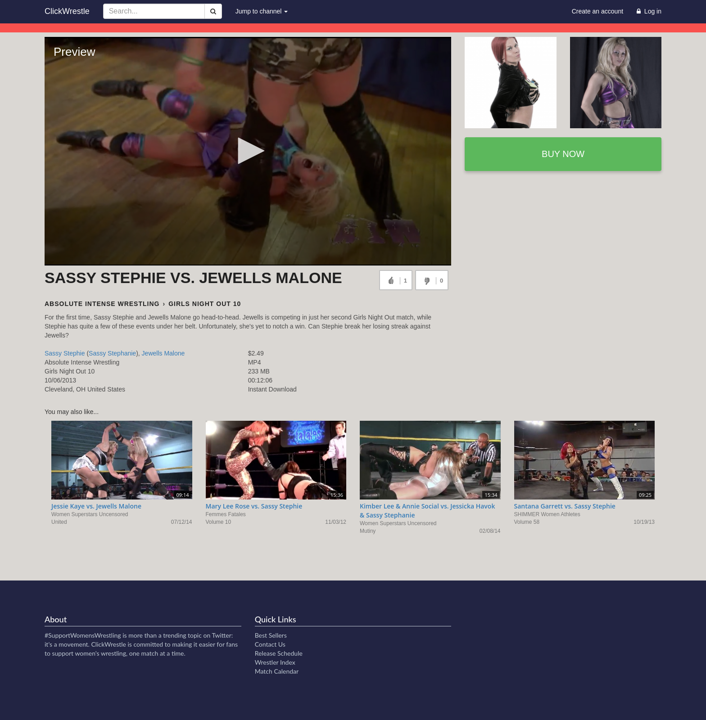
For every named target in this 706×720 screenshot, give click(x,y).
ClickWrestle (67, 11)
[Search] (213, 11)
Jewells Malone (163, 353)
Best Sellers (271, 635)
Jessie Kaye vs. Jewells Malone (96, 506)
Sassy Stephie (65, 353)
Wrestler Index (275, 662)
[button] (248, 151)
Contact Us (270, 644)
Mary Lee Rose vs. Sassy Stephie (254, 506)
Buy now (563, 154)
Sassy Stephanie (112, 353)
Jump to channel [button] (261, 11)
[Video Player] (248, 151)
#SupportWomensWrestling (83, 635)
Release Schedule (279, 653)
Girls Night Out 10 (204, 303)
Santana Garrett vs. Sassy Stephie (564, 506)
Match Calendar (277, 671)
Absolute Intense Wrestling (102, 303)
